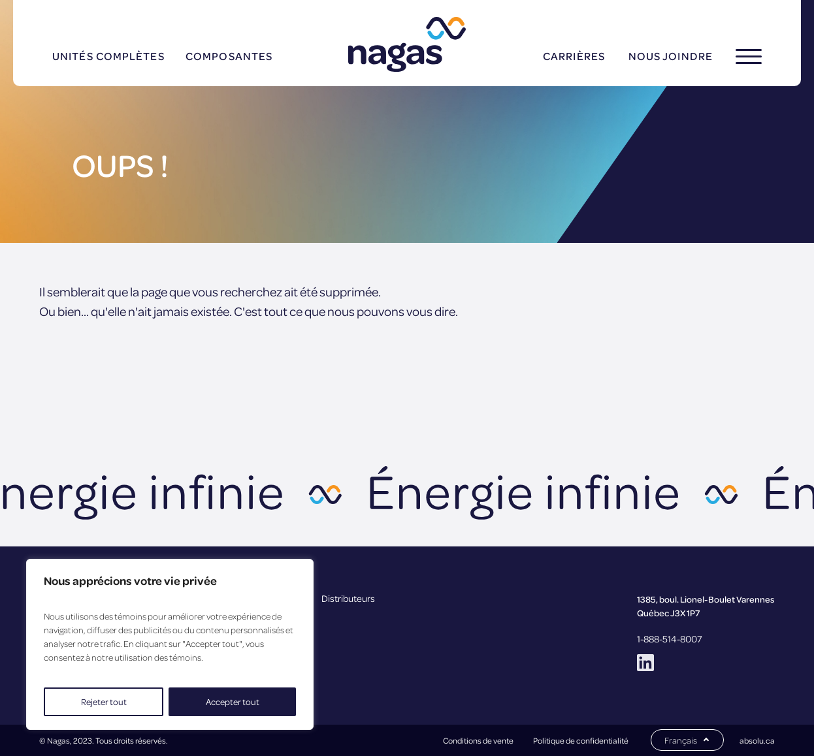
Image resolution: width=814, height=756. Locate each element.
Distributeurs (348, 598)
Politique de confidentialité (580, 740)
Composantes (229, 56)
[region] (170, 644)
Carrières (574, 56)
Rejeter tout (104, 701)
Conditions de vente (478, 740)
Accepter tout (232, 701)
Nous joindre (670, 56)
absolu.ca (757, 740)
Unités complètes (108, 56)
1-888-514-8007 (669, 638)
